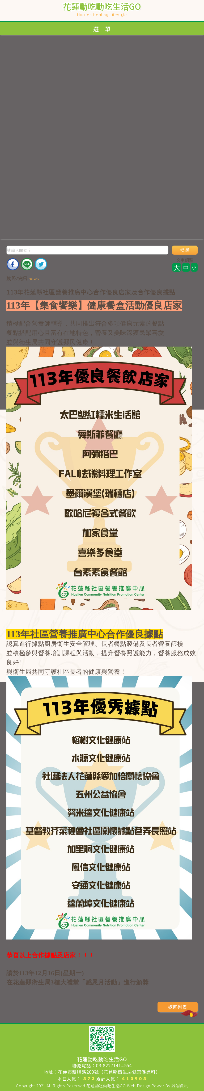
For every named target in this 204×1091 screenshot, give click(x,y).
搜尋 (185, 250)
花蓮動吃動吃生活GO (106, 1085)
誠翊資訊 (179, 1085)
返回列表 (183, 1008)
